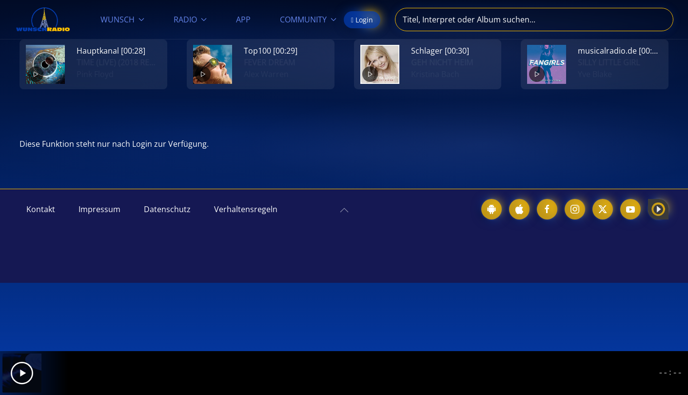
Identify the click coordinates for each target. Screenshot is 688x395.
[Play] (21, 373)
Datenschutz (167, 209)
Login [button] (362, 19)
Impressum (99, 209)
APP (243, 19)
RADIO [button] (190, 19)
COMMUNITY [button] (308, 19)
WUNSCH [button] (122, 19)
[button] (344, 210)
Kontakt (40, 209)
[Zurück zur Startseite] (43, 19)
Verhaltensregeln (245, 209)
